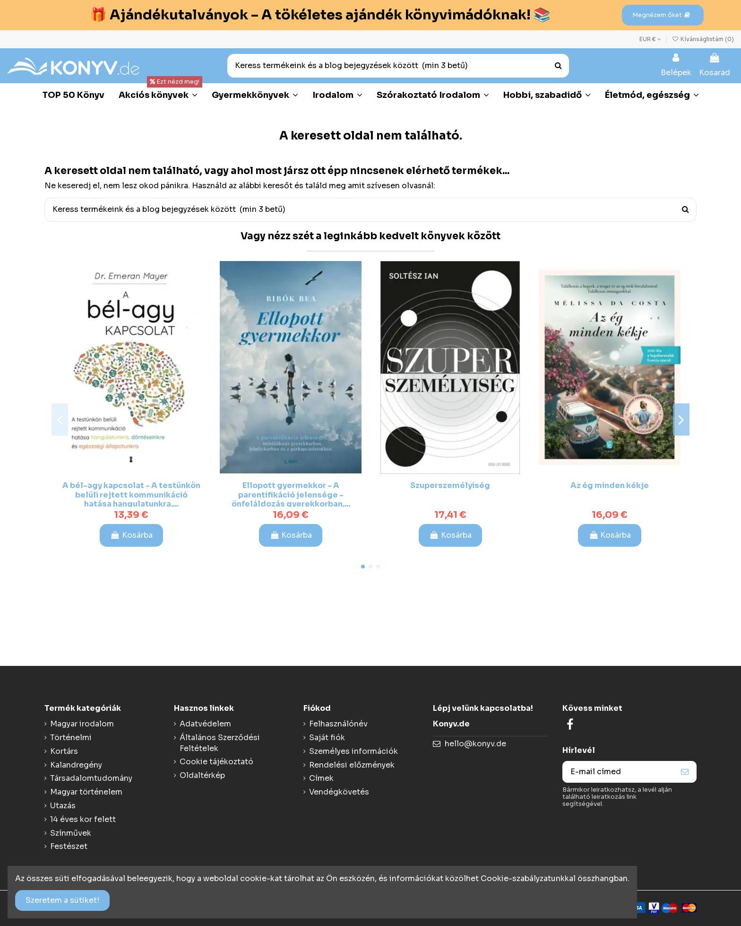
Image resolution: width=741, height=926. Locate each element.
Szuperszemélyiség (450, 485)
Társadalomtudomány (91, 778)
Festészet (68, 846)
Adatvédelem (205, 724)
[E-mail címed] (618, 771)
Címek (321, 778)
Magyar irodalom (82, 724)
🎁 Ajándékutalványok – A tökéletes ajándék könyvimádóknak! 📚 (320, 14)
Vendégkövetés (339, 792)
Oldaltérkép (202, 775)
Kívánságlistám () (703, 39)
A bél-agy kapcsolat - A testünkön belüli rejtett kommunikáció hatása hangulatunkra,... (131, 494)
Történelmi (71, 738)
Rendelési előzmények (352, 765)
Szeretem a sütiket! (62, 900)
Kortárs (64, 751)
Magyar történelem (86, 792)
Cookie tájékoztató (216, 762)
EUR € (650, 39)
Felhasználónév (338, 724)
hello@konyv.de (475, 744)
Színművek (70, 833)
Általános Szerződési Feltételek (220, 743)
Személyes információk (353, 751)
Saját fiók (327, 738)
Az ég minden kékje (609, 485)
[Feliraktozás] (684, 771)
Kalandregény (76, 765)
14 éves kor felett (83, 819)
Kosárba (131, 535)
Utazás (63, 806)
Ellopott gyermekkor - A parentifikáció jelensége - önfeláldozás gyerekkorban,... (291, 494)
